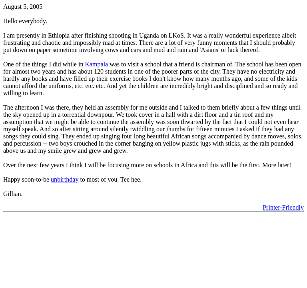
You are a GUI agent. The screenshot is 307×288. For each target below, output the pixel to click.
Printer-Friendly (283, 207)
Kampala (96, 64)
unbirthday (64, 179)
